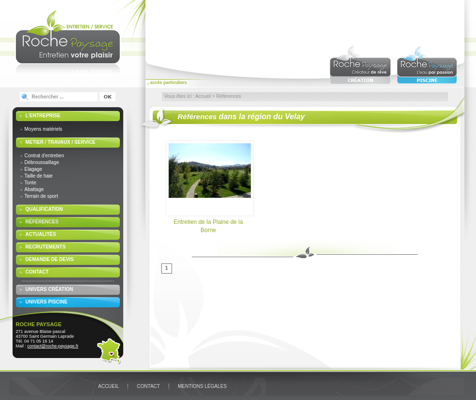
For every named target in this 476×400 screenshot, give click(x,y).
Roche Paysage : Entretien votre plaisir (68, 41)
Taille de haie (39, 176)
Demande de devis (50, 259)
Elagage (34, 169)
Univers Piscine (47, 301)
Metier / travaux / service (61, 142)
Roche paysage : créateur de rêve (360, 65)
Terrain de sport (41, 196)
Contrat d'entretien (44, 155)
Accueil (203, 96)
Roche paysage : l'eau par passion (427, 65)
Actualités (41, 234)
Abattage (34, 189)
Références (42, 221)
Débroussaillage (42, 162)
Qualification (44, 209)
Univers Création (49, 289)
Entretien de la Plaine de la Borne (208, 187)
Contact (37, 272)
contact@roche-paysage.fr (53, 346)
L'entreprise (43, 115)
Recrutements (46, 246)
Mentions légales (202, 386)
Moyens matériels (43, 129)
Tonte (30, 182)
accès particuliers (168, 82)
